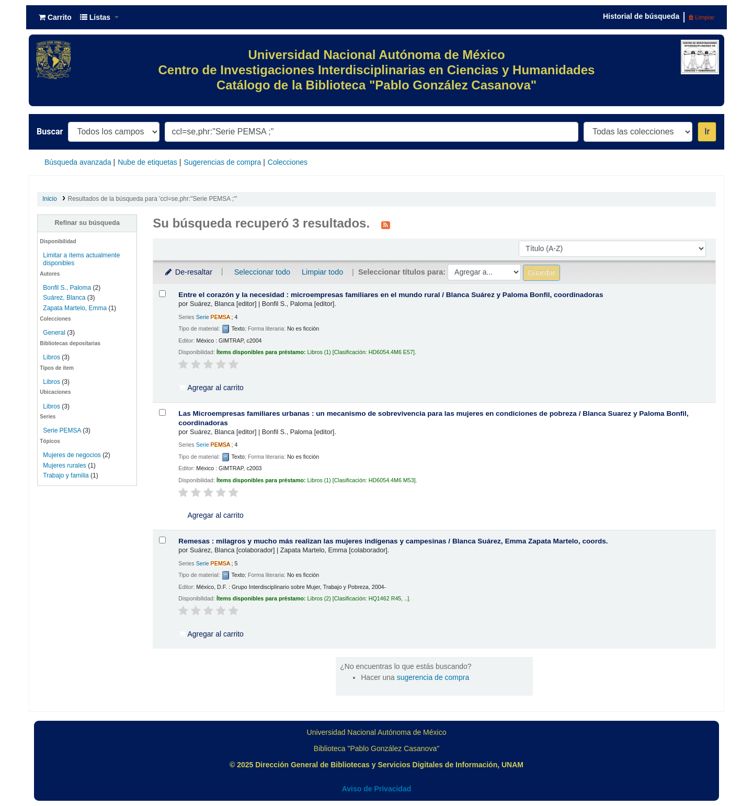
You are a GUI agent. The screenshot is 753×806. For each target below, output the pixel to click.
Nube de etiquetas (147, 162)
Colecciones (287, 162)
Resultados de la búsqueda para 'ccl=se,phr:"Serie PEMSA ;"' (152, 198)
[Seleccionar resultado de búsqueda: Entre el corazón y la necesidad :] (162, 293)
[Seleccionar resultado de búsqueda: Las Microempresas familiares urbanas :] (162, 412)
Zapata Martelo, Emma (75, 308)
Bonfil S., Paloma (67, 287)
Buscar (50, 132)
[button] (55, 17)
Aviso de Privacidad (377, 789)
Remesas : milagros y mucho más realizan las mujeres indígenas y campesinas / (393, 541)
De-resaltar (187, 272)
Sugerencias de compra (222, 162)
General (55, 332)
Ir (707, 131)
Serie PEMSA (62, 430)
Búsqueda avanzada (77, 162)
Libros (51, 357)
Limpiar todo (322, 272)
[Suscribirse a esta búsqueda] (385, 224)
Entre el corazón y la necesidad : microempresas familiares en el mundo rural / (390, 295)
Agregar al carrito (211, 387)
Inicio (49, 198)
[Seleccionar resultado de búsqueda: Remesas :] (162, 540)
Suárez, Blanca (64, 297)
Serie (213, 317)
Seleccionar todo (262, 272)
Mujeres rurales (64, 465)
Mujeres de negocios (71, 455)
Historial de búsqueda (641, 16)
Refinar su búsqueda (87, 222)
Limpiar (701, 17)
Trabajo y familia (65, 475)
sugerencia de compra (433, 677)
